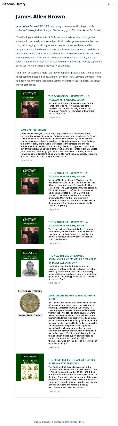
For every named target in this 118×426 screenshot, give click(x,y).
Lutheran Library (13, 4)
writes (83, 30)
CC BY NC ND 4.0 (76, 421)
